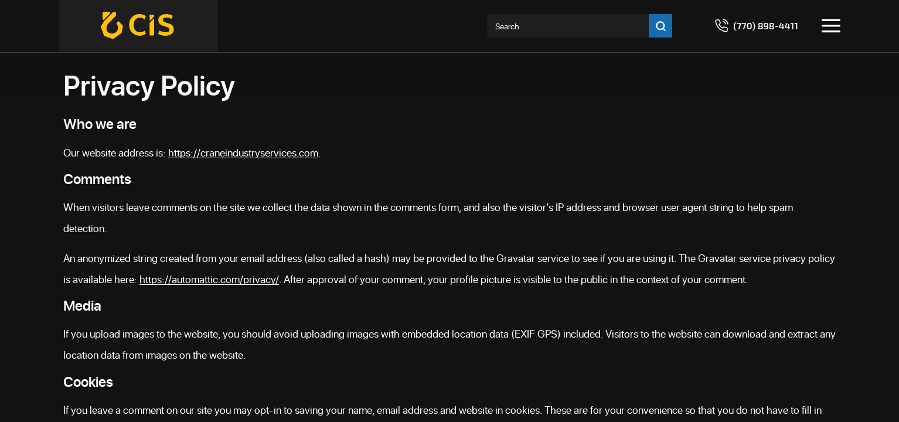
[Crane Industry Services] (138, 26)
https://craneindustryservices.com (243, 152)
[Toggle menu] (831, 26)
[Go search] (660, 26)
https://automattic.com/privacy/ (209, 279)
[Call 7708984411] (756, 26)
